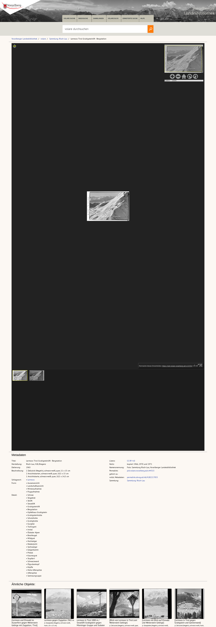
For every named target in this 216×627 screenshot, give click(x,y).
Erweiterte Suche (130, 18)
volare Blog (113, 18)
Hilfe (143, 18)
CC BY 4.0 (131, 461)
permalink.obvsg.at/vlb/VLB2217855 (142, 477)
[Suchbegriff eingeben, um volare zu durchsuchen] (105, 29)
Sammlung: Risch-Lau (58, 39)
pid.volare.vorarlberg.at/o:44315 (140, 470)
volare (43, 39)
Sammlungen (98, 18)
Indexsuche (83, 18)
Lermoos (31, 479)
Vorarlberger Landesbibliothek (24, 39)
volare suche (69, 18)
